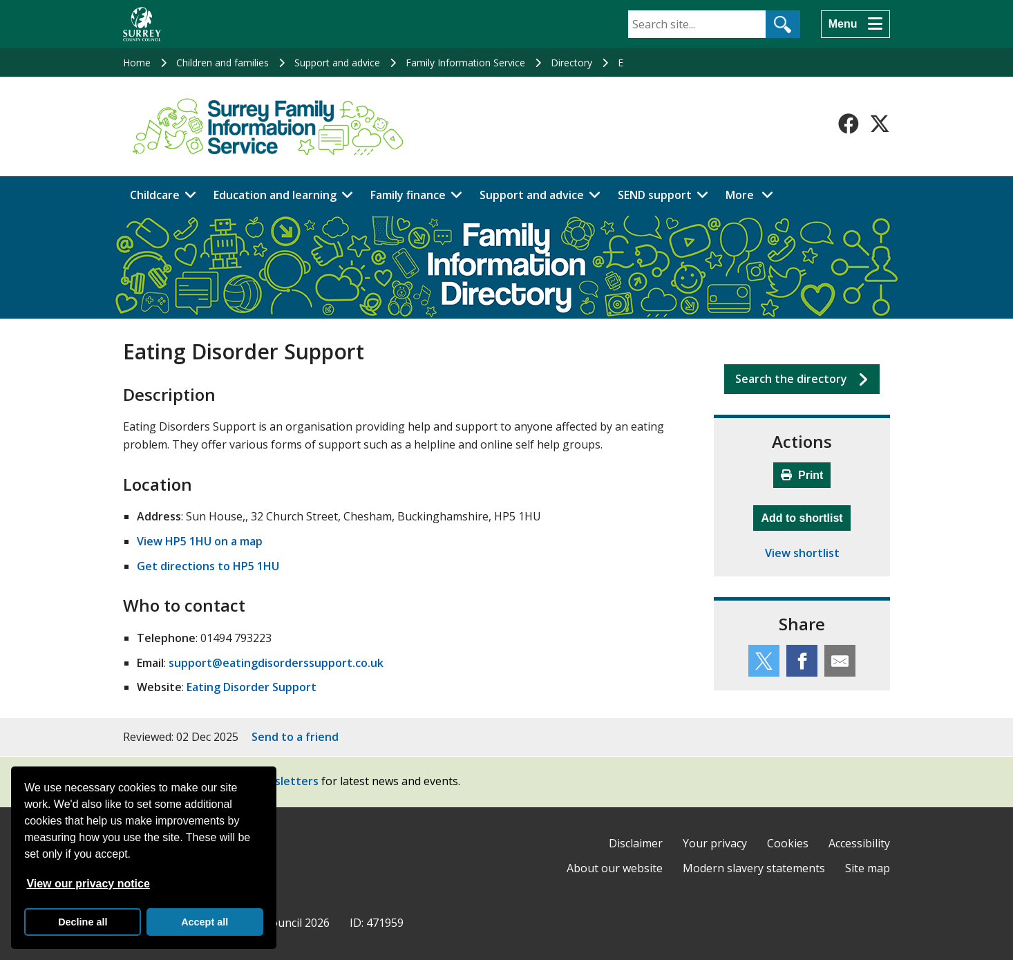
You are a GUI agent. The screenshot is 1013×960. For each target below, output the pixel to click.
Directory (571, 62)
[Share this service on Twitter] (763, 661)
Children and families (222, 62)
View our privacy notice (87, 884)
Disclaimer (636, 843)
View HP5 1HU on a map (200, 541)
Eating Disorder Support (251, 687)
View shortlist (802, 553)
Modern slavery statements (754, 868)
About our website (615, 868)
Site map (867, 868)
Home (137, 62)
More (753, 194)
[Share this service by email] (839, 661)
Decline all (82, 922)
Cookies (787, 843)
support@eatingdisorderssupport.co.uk (276, 662)
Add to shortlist (805, 516)
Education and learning (275, 195)
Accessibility (859, 843)
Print (802, 475)
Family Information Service (465, 62)
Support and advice (337, 62)
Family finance (408, 195)
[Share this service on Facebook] (801, 661)
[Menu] (855, 24)
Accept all (204, 922)
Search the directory (791, 378)
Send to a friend (295, 736)
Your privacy (715, 843)
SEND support (655, 195)
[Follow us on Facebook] (848, 123)
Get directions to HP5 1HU (208, 566)
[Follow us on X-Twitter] (879, 123)
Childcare (155, 195)
